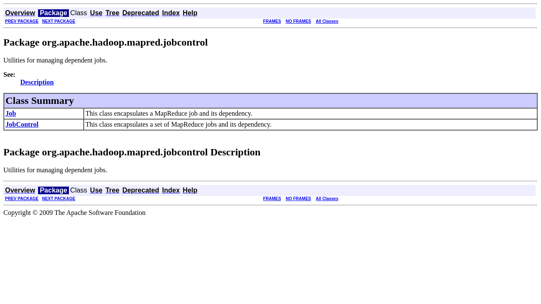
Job (10, 113)
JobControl (21, 124)
